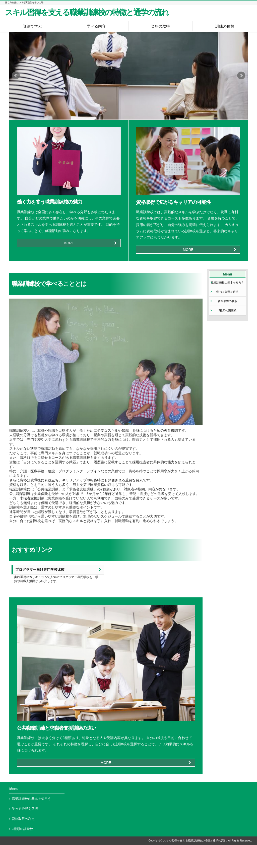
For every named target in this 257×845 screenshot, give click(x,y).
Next (241, 76)
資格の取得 (160, 26)
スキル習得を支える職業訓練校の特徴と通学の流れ (87, 12)
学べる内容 (96, 26)
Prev (16, 76)
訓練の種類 (224, 26)
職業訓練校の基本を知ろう (227, 282)
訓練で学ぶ (32, 26)
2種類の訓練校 (227, 310)
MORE (68, 243)
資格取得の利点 (227, 301)
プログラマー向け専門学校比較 (40, 570)
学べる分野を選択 (227, 291)
